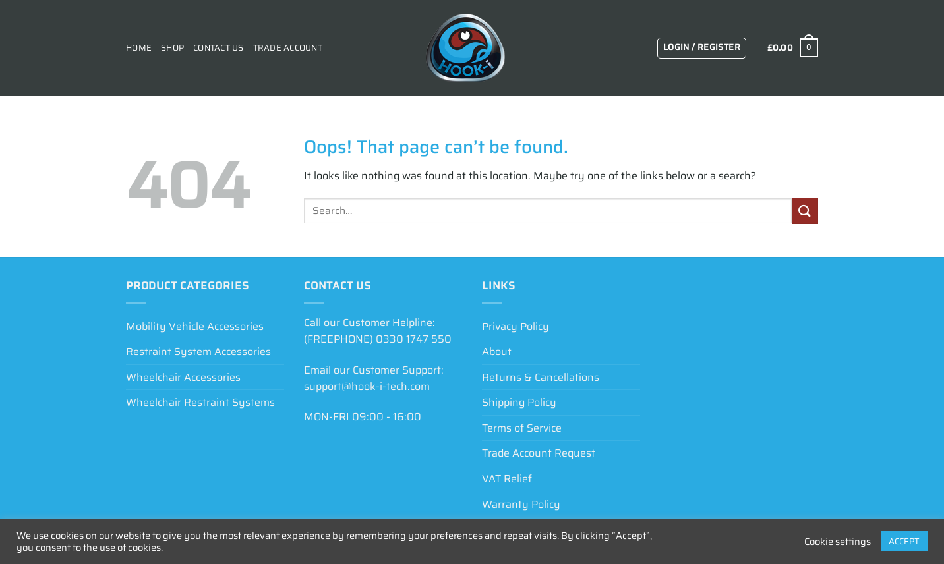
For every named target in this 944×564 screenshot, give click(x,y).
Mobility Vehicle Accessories (195, 326)
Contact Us (218, 48)
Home (139, 48)
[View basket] (792, 48)
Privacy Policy (515, 326)
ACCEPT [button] (904, 541)
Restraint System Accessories (198, 351)
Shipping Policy (519, 402)
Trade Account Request (538, 453)
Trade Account (287, 48)
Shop (172, 48)
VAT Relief (507, 478)
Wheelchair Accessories (183, 377)
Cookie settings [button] (837, 542)
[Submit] (805, 210)
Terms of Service (522, 428)
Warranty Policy (521, 504)
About (497, 351)
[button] (701, 48)
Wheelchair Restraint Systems (200, 402)
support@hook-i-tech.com (367, 386)
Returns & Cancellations (540, 377)
